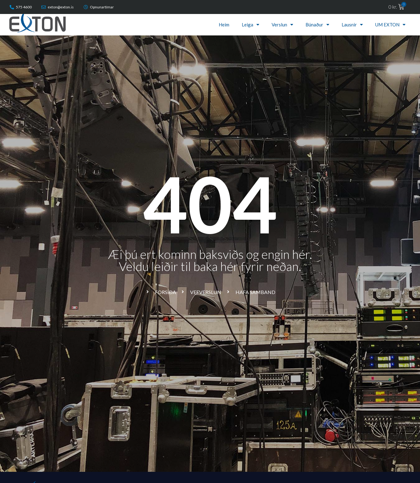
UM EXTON (390, 24)
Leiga (250, 24)
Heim (224, 24)
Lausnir (352, 24)
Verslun (282, 24)
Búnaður (317, 24)
